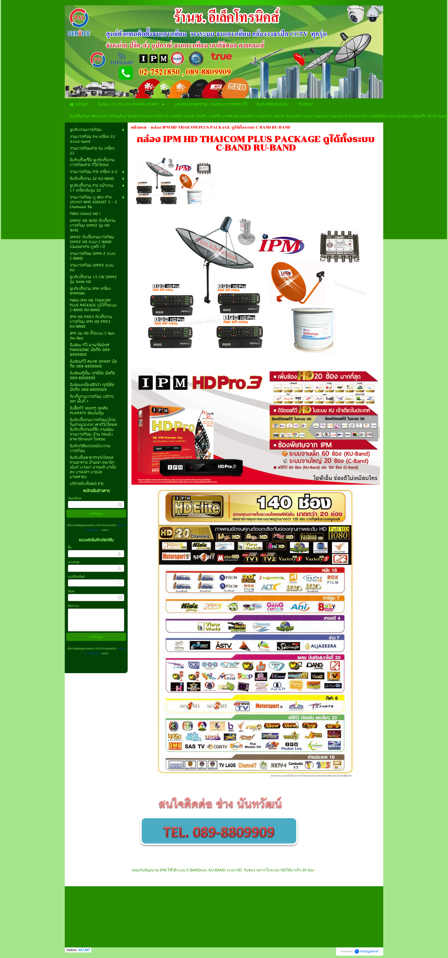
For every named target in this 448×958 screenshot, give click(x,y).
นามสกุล (73, 562)
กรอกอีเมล (74, 498)
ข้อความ (73, 606)
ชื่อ (70, 547)
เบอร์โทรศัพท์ (76, 577)
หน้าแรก (139, 127)
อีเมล (71, 591)
